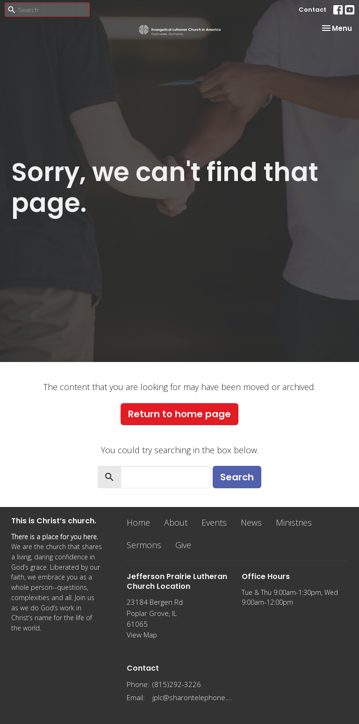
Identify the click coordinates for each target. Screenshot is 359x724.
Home (138, 522)
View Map (142, 634)
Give (183, 544)
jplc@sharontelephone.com (192, 697)
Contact (312, 9)
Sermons (144, 544)
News (251, 522)
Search (237, 477)
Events (214, 522)
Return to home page (179, 413)
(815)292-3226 (176, 684)
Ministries (294, 522)
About (175, 522)
